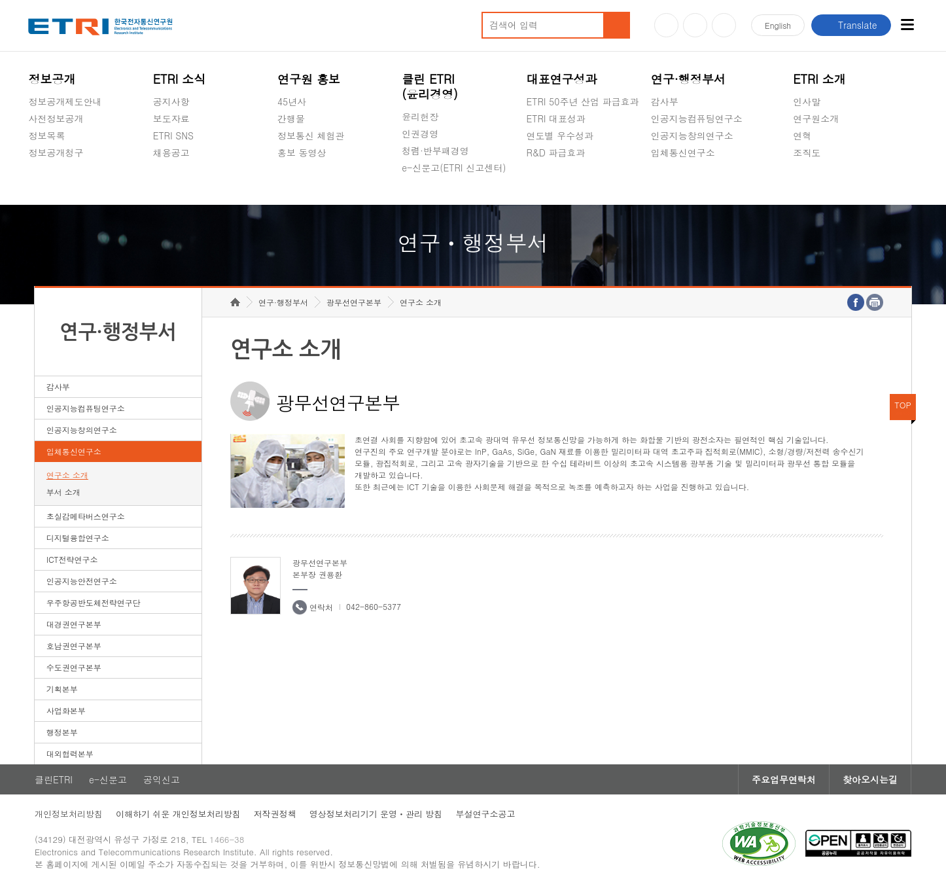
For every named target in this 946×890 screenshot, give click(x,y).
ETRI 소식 (179, 78)
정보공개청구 (55, 152)
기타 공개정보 (822, 183)
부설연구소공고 (485, 814)
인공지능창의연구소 (692, 135)
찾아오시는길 (870, 779)
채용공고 (171, 152)
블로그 (695, 25)
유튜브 (666, 25)
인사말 (806, 101)
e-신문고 (108, 779)
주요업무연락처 (784, 779)
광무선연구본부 (353, 302)
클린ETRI (54, 779)
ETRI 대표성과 (556, 118)
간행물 (291, 118)
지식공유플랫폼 (559, 183)
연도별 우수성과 (560, 135)
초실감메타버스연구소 (697, 183)
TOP (902, 405)
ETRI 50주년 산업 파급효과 (583, 101)
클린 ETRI (430, 86)
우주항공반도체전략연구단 (93, 602)
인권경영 (420, 133)
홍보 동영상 (301, 152)
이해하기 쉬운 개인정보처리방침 (178, 814)
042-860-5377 (373, 606)
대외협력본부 (70, 753)
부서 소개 (63, 491)
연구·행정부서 (688, 78)
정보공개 (51, 78)
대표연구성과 (562, 78)
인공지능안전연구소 (81, 580)
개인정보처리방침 (69, 814)
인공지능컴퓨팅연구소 (697, 118)
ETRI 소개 (819, 78)
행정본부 (62, 732)
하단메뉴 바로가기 (0, 0)
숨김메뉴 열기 (34, 168)
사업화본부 (66, 710)
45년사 (291, 101)
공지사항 (171, 101)
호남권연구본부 (73, 645)
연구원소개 (816, 118)
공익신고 (420, 198)
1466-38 (226, 839)
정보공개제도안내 (64, 101)
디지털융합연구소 (77, 537)
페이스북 (724, 25)
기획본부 (62, 688)
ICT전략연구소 (72, 559)
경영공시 (46, 183)
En (778, 25)
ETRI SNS (173, 135)
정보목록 (46, 135)
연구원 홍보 (308, 78)
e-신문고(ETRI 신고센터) (454, 167)
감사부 (664, 101)
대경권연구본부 (73, 624)
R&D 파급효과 (556, 152)
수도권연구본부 (73, 667)
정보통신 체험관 (311, 135)
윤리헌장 (420, 116)
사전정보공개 (55, 118)
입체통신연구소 (683, 152)
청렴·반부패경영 (435, 150)
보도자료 (171, 118)
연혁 (802, 135)
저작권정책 (275, 814)
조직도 (806, 152)
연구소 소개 (67, 474)
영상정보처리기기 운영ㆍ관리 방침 (376, 814)
